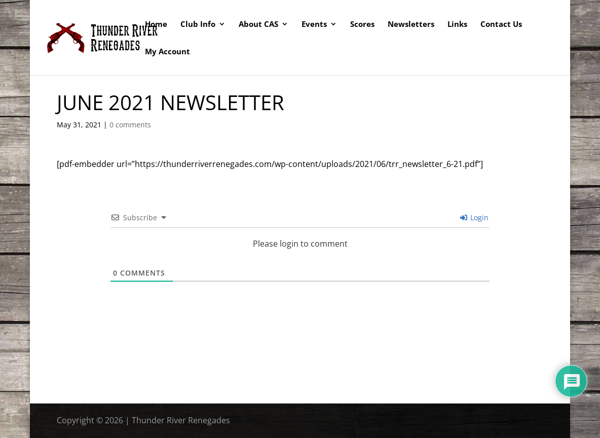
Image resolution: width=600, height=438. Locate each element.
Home (156, 24)
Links (457, 24)
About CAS (258, 24)
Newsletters (411, 24)
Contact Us (501, 24)
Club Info (197, 24)
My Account (167, 52)
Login (474, 217)
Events (314, 24)
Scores (362, 24)
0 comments (130, 124)
